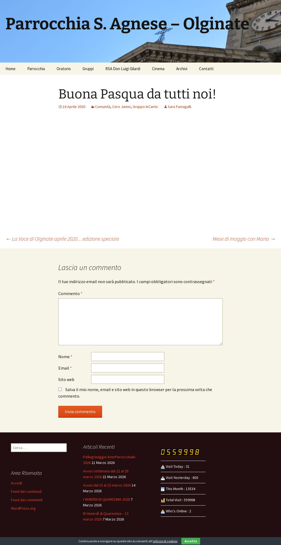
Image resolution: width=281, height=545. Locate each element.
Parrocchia (36, 68)
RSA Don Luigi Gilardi (122, 68)
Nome (65, 356)
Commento (70, 293)
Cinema (158, 68)
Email (65, 368)
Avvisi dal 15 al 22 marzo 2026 (107, 485)
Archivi (181, 68)
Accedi (16, 483)
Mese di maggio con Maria (244, 238)
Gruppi (88, 68)
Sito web (66, 379)
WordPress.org (23, 508)
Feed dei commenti (26, 499)
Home (10, 68)
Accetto (191, 541)
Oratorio (64, 68)
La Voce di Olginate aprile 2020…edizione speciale (62, 238)
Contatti (206, 68)
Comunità (102, 106)
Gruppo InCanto (145, 106)
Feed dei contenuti (26, 491)
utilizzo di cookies (165, 541)
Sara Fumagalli (179, 106)
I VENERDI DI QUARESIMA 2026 (106, 499)
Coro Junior (121, 106)
